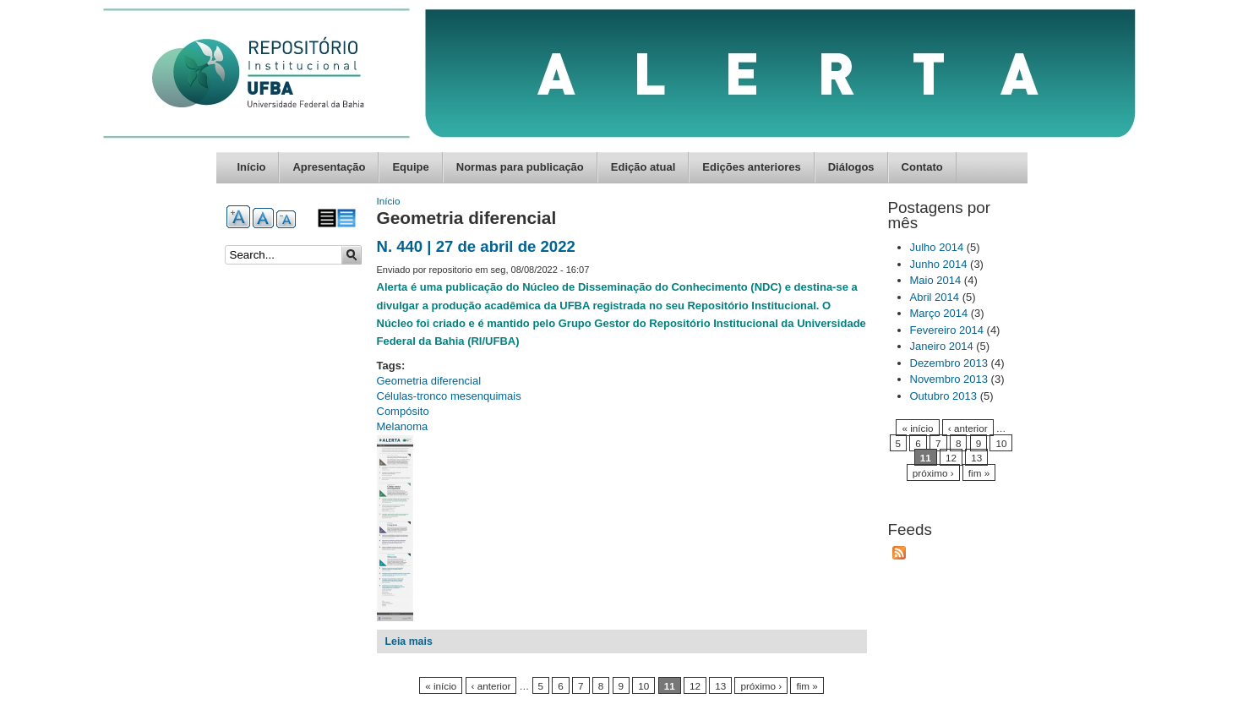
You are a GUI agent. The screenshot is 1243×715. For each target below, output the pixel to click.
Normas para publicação (520, 167)
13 (720, 685)
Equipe (410, 167)
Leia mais (409, 641)
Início (251, 167)
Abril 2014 (935, 297)
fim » (806, 685)
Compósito (403, 411)
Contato (922, 167)
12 (695, 685)
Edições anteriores (751, 167)
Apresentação (328, 167)
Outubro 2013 (944, 396)
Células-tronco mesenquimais (449, 396)
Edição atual (643, 167)
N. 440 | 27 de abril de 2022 (476, 246)
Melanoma (402, 426)
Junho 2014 (939, 264)
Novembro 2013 (949, 379)
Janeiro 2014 (941, 346)
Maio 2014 (936, 280)
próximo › (761, 685)
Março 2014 (939, 313)
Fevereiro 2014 (947, 330)
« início (440, 685)
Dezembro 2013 (949, 363)
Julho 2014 (937, 247)
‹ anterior (491, 685)
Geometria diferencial (429, 380)
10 (643, 685)
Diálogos (851, 167)
